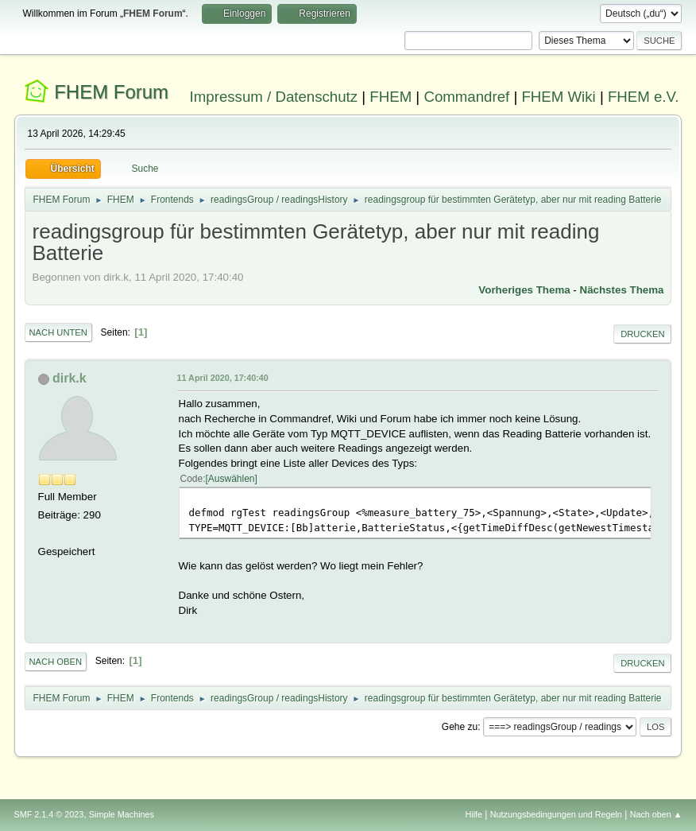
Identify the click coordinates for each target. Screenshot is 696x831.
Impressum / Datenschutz (274, 96)
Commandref (466, 96)
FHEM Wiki (558, 96)
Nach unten (58, 332)
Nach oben (56, 661)
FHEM (390, 96)
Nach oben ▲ (656, 814)
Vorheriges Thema (524, 290)
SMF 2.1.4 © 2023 (49, 814)
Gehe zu (460, 726)
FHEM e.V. (643, 96)
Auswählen (231, 478)
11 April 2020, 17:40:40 (223, 377)
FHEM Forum (111, 92)
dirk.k (69, 378)
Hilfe (473, 814)
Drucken (642, 334)
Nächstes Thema (622, 290)
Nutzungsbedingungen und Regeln (556, 814)
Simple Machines (121, 814)
